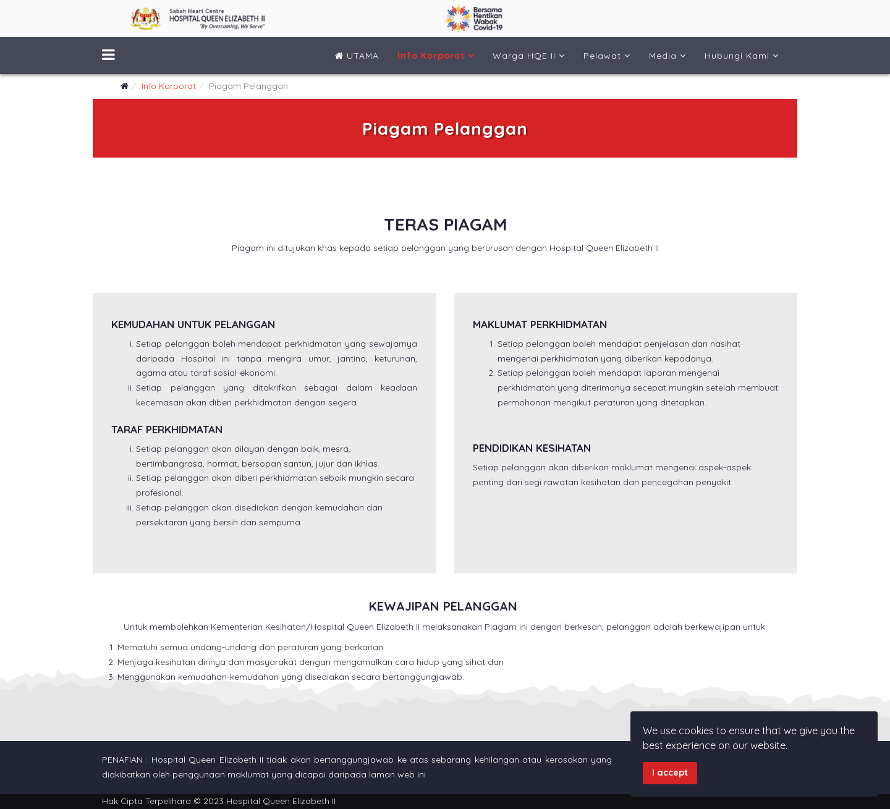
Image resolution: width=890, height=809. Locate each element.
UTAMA (357, 55)
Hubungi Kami (737, 55)
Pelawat (602, 55)
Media (663, 55)
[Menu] (108, 55)
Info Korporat (431, 55)
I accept (670, 772)
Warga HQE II (524, 55)
